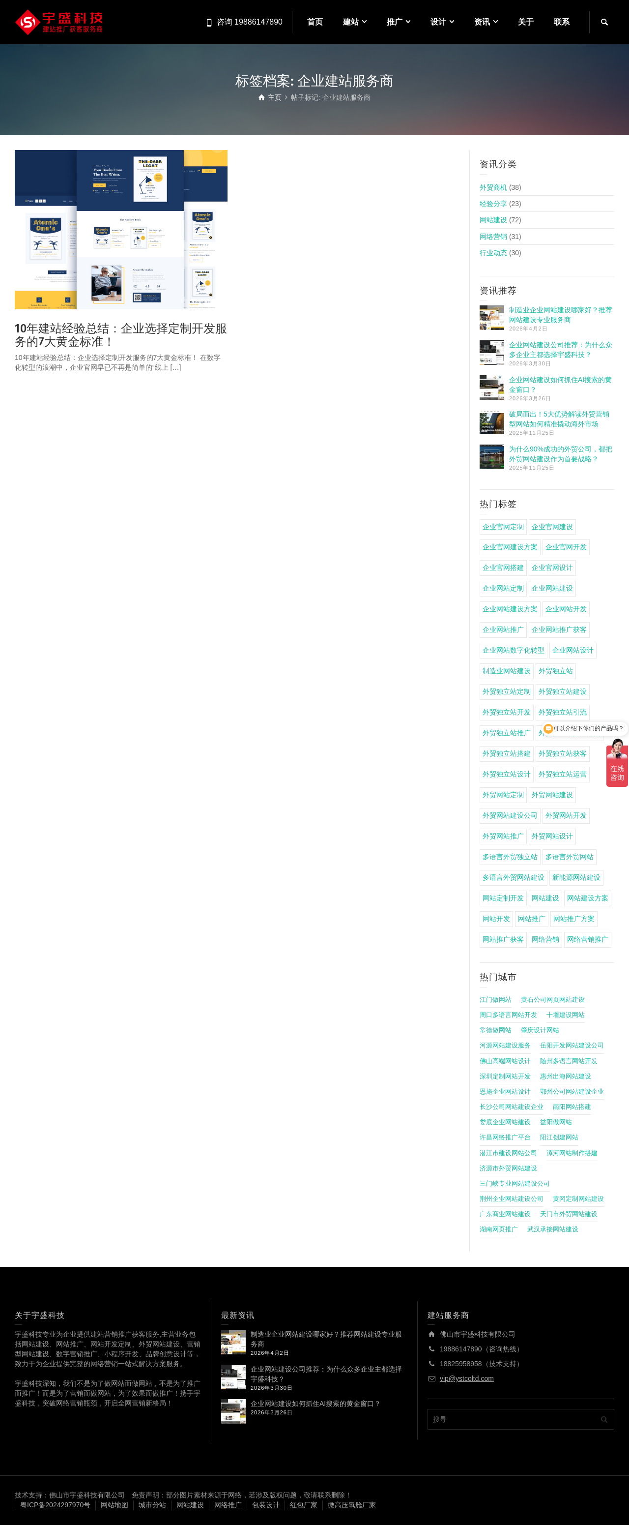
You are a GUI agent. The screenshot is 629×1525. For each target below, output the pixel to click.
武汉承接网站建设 (552, 1229)
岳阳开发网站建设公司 (572, 1045)
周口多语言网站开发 (508, 1015)
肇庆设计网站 (540, 1030)
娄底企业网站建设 (505, 1122)
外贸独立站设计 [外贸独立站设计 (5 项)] (507, 774)
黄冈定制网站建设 (578, 1199)
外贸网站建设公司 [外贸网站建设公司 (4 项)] (510, 815)
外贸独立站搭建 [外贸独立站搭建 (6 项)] (507, 753)
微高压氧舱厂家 (352, 1505)
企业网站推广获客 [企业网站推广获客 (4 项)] (559, 629)
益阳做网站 (556, 1122)
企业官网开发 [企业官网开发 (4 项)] (566, 547)
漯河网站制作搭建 (572, 1153)
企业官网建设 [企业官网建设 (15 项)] (552, 527)
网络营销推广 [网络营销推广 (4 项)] (587, 939)
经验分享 (493, 204)
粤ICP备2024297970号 (55, 1505)
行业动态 (493, 253)
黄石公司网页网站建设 (553, 999)
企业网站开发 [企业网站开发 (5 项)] (566, 609)
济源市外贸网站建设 (508, 1168)
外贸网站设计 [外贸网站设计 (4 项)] (552, 836)
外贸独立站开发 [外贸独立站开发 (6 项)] (507, 712)
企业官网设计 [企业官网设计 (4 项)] (552, 567)
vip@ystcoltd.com (467, 1378)
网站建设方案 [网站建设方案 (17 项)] (587, 898)
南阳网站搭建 (572, 1107)
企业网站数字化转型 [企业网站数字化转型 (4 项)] (513, 650)
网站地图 (114, 1505)
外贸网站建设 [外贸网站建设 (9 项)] (552, 795)
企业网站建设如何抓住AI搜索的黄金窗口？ (316, 1403)
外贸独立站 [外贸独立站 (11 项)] (556, 671)
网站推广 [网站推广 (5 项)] (531, 919)
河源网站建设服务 (505, 1045)
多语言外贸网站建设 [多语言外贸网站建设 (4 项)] (513, 877)
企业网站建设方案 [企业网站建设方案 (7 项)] (510, 609)
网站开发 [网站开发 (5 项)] (496, 919)
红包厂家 (303, 1505)
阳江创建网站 (559, 1137)
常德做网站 (496, 1030)
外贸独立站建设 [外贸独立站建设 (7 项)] (563, 691)
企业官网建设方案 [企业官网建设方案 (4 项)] (510, 547)
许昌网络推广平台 (505, 1137)
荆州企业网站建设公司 (511, 1199)
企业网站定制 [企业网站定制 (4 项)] (503, 588)
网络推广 (228, 1505)
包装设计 (266, 1505)
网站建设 (493, 220)
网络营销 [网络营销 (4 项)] (545, 939)
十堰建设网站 (565, 1015)
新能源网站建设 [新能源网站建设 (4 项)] (576, 877)
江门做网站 (496, 999)
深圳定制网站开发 (505, 1076)
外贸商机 (493, 187)
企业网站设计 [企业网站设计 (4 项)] (573, 650)
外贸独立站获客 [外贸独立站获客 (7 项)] (563, 753)
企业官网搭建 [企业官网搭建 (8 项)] (503, 567)
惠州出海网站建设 (565, 1076)
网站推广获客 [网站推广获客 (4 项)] (503, 939)
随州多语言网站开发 (569, 1061)
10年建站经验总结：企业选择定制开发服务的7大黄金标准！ (121, 335)
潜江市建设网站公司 (508, 1153)
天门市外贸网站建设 (569, 1214)
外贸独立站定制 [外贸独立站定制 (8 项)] (507, 691)
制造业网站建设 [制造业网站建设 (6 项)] (507, 671)
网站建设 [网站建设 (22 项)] (545, 898)
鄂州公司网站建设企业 (572, 1091)
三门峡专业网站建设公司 (515, 1183)
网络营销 (493, 236)
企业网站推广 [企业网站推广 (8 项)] (503, 629)
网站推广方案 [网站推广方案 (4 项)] (574, 919)
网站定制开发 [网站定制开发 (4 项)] (503, 898)
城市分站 (152, 1505)
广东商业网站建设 (505, 1214)
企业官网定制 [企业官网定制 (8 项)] (503, 527)
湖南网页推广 (499, 1229)
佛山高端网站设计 (505, 1061)
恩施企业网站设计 (505, 1091)
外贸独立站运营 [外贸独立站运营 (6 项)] (563, 774)
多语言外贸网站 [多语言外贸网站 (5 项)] (569, 857)
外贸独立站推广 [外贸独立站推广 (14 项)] (507, 733)
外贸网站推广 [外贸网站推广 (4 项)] (503, 836)
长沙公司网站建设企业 (511, 1107)
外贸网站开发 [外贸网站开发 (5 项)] (566, 815)
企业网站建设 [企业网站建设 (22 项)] (552, 588)
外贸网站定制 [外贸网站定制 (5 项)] (503, 795)
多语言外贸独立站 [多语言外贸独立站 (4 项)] (510, 857)
